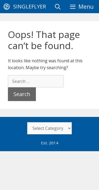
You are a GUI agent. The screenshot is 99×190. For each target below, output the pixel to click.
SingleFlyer (29, 6)
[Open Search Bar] (57, 6)
